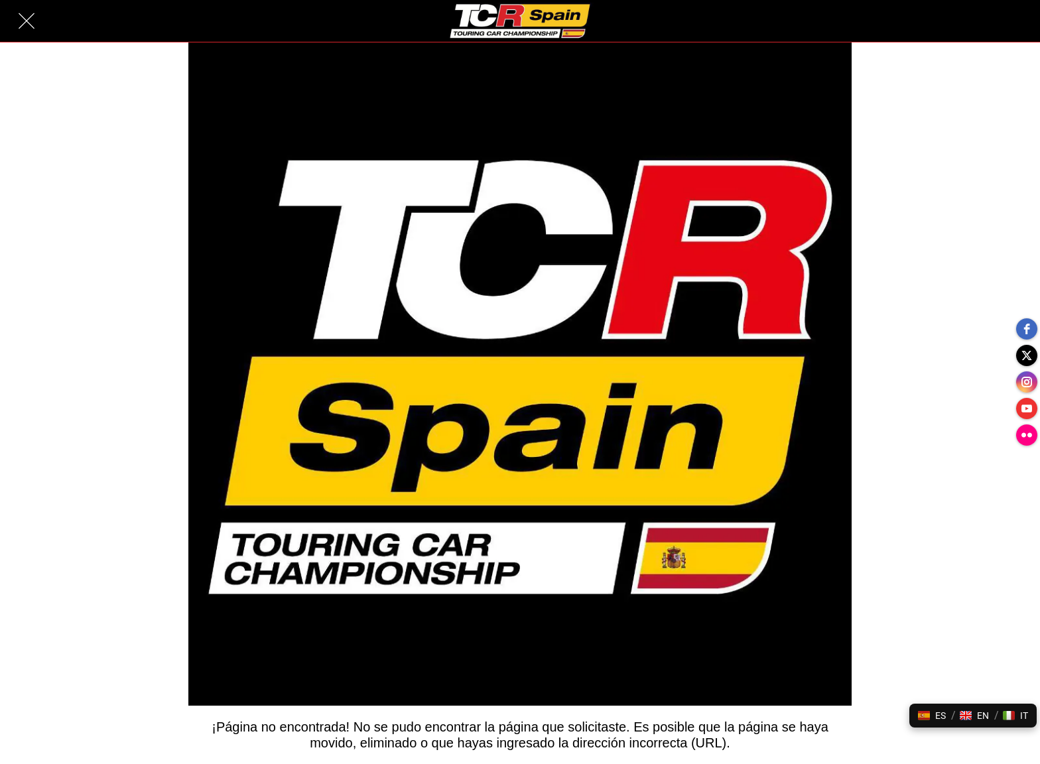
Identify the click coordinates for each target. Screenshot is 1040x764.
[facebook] (1026, 329)
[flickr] (1026, 435)
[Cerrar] (26, 21)
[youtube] (1026, 408)
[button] (932, 716)
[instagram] (1026, 382)
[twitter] (1026, 355)
